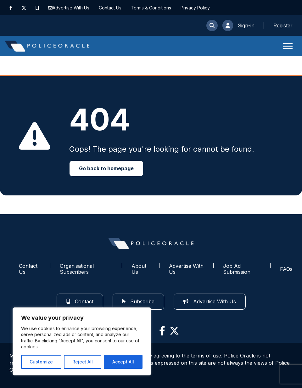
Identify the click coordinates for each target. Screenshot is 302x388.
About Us (138, 269)
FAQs (286, 269)
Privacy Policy (195, 7)
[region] (82, 341)
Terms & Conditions (151, 7)
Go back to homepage (106, 168)
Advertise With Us (71, 7)
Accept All (123, 361)
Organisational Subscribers (77, 269)
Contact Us (110, 7)
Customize (41, 361)
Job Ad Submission (236, 269)
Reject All (82, 361)
